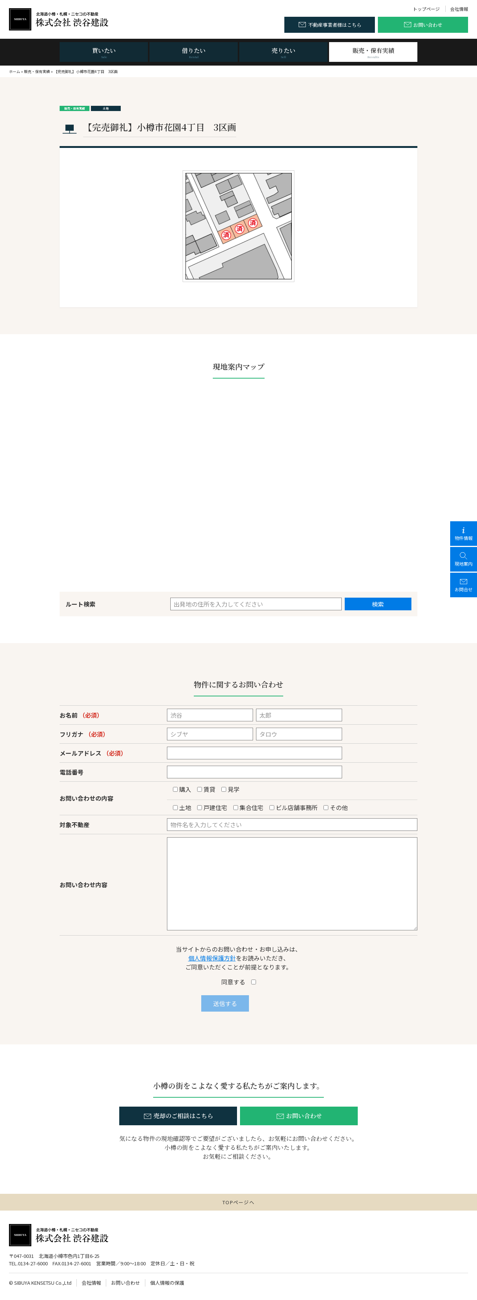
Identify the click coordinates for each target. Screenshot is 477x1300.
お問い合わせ (125, 1282)
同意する (238, 981)
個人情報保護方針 (212, 957)
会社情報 (459, 9)
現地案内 (464, 559)
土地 (106, 108)
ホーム (14, 71)
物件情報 (464, 533)
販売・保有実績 (37, 71)
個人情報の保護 (167, 1282)
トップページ (426, 9)
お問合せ (464, 584)
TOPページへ (238, 1202)
